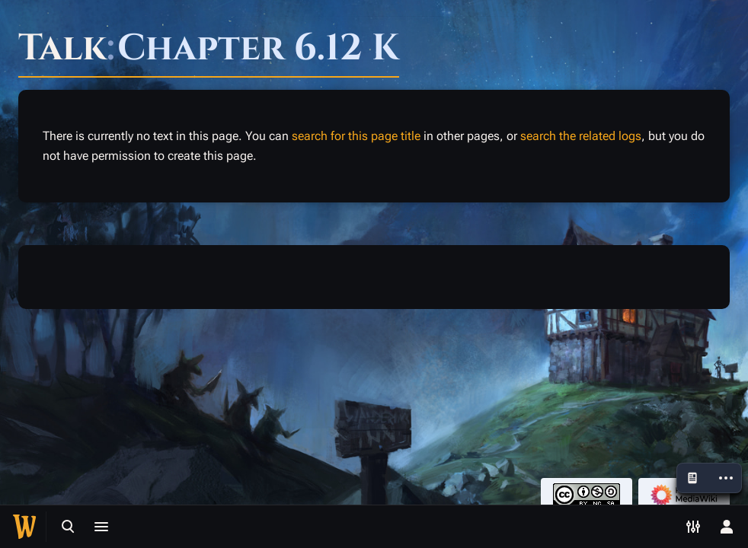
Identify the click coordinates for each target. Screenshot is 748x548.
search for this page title (356, 136)
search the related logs (580, 136)
